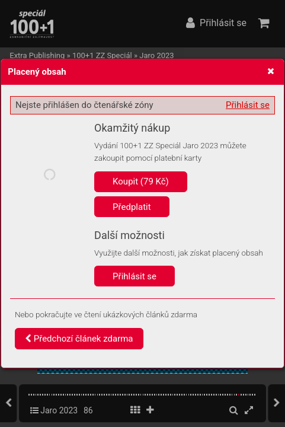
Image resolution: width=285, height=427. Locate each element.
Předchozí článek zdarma (79, 338)
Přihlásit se (248, 105)
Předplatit (132, 207)
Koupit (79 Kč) (141, 181)
